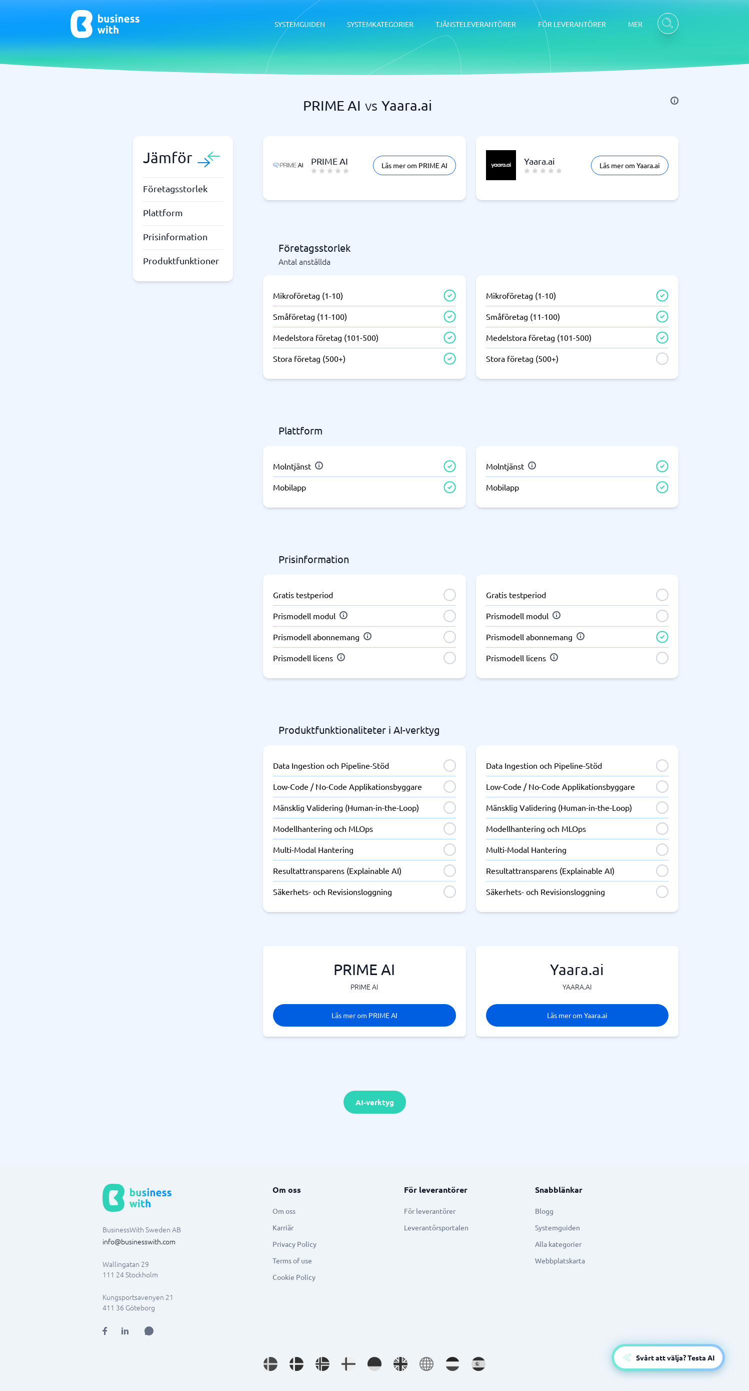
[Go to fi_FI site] (349, 1364)
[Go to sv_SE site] (271, 1364)
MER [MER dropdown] (635, 24)
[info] (674, 101)
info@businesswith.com (139, 1241)
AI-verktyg (375, 1102)
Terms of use (292, 1260)
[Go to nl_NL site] (453, 1364)
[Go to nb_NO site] (323, 1364)
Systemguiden (557, 1227)
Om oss (284, 1210)
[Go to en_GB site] (401, 1364)
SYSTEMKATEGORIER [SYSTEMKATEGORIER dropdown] (380, 24)
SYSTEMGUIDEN (299, 24)
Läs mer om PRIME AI (415, 165)
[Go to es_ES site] (479, 1364)
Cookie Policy (294, 1276)
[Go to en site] (427, 1364)
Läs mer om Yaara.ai (630, 165)
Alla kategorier (558, 1243)
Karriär (283, 1227)
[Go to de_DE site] (375, 1364)
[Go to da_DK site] (297, 1364)
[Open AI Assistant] (149, 1331)
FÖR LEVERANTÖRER (572, 24)
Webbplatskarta (560, 1260)
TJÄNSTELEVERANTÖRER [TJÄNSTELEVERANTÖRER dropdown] (476, 24)
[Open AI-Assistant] (668, 1357)
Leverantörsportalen (436, 1227)
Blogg (544, 1210)
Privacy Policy (294, 1243)
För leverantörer (430, 1210)
